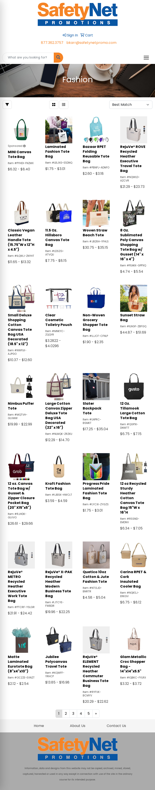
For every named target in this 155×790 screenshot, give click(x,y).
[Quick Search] (28, 58)
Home (39, 725)
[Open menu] (146, 57)
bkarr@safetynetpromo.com (91, 42)
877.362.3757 (52, 42)
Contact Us (116, 725)
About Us (77, 725)
